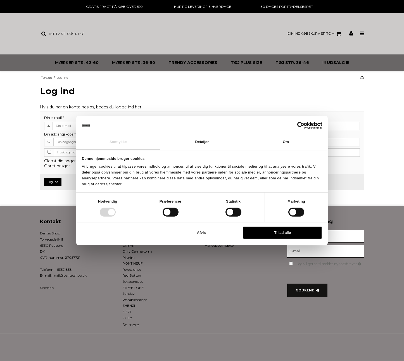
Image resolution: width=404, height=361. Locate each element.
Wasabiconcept (134, 300)
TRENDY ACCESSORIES (192, 62)
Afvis (201, 233)
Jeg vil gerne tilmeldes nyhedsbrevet (330, 263)
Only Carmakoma (137, 251)
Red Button (131, 275)
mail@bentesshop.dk (70, 275)
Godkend (305, 290)
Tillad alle (282, 233)
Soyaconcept (132, 281)
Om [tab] (286, 142)
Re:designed (131, 269)
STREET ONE (133, 288)
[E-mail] (325, 251)
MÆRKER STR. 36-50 (133, 62)
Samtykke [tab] (118, 142)
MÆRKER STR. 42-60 (77, 62)
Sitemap (47, 288)
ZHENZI (128, 305)
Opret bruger (57, 165)
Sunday (128, 293)
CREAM (128, 245)
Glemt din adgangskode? (68, 160)
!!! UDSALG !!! (335, 62)
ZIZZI (126, 312)
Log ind (52, 182)
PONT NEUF (132, 263)
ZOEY (127, 318)
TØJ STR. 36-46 (292, 62)
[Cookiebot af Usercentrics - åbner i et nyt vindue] (297, 125)
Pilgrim (128, 257)
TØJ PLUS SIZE (246, 62)
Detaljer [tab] (202, 142)
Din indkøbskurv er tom (315, 33)
